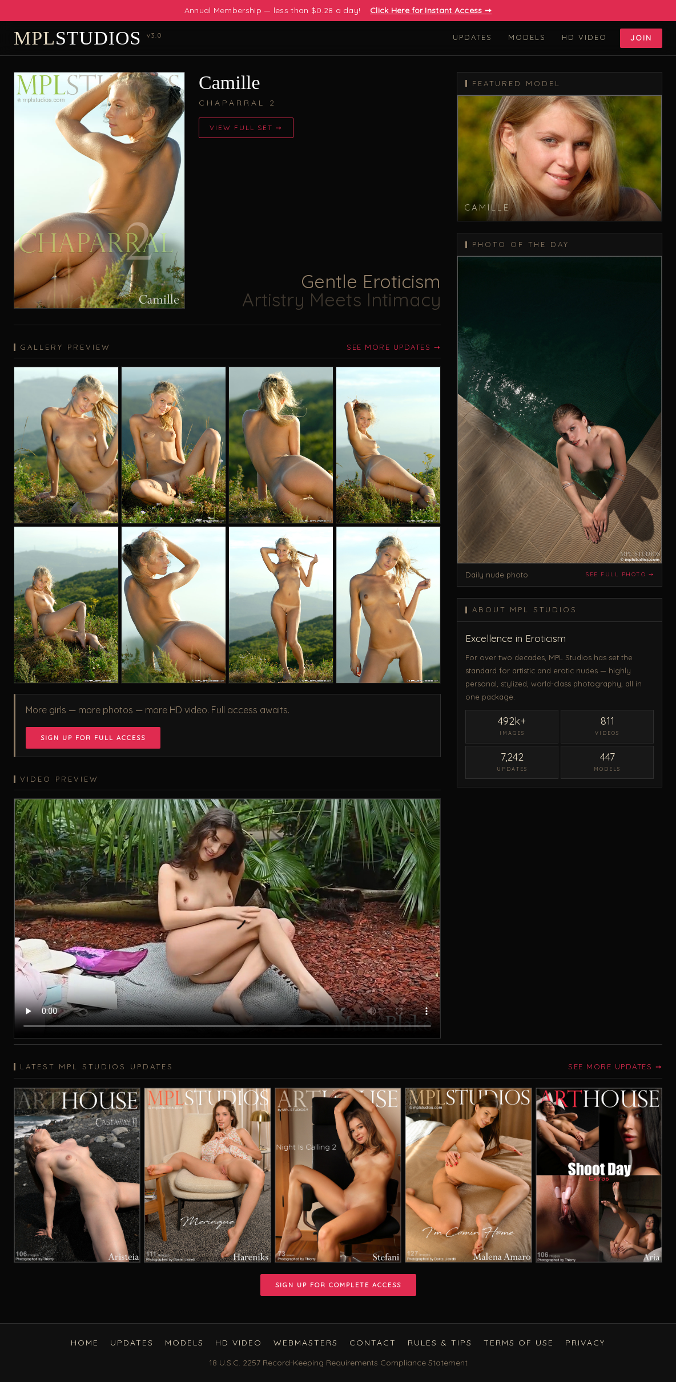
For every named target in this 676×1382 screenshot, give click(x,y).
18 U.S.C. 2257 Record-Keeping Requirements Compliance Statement (338, 1362)
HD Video (584, 37)
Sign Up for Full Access (93, 738)
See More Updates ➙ (394, 346)
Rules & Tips (440, 1342)
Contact (372, 1342)
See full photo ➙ (620, 574)
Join (641, 37)
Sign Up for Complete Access (338, 1285)
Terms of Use (519, 1342)
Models (527, 37)
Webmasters (305, 1342)
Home (85, 1342)
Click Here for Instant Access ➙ (431, 10)
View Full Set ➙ (246, 127)
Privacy (585, 1342)
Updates (472, 37)
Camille (229, 82)
